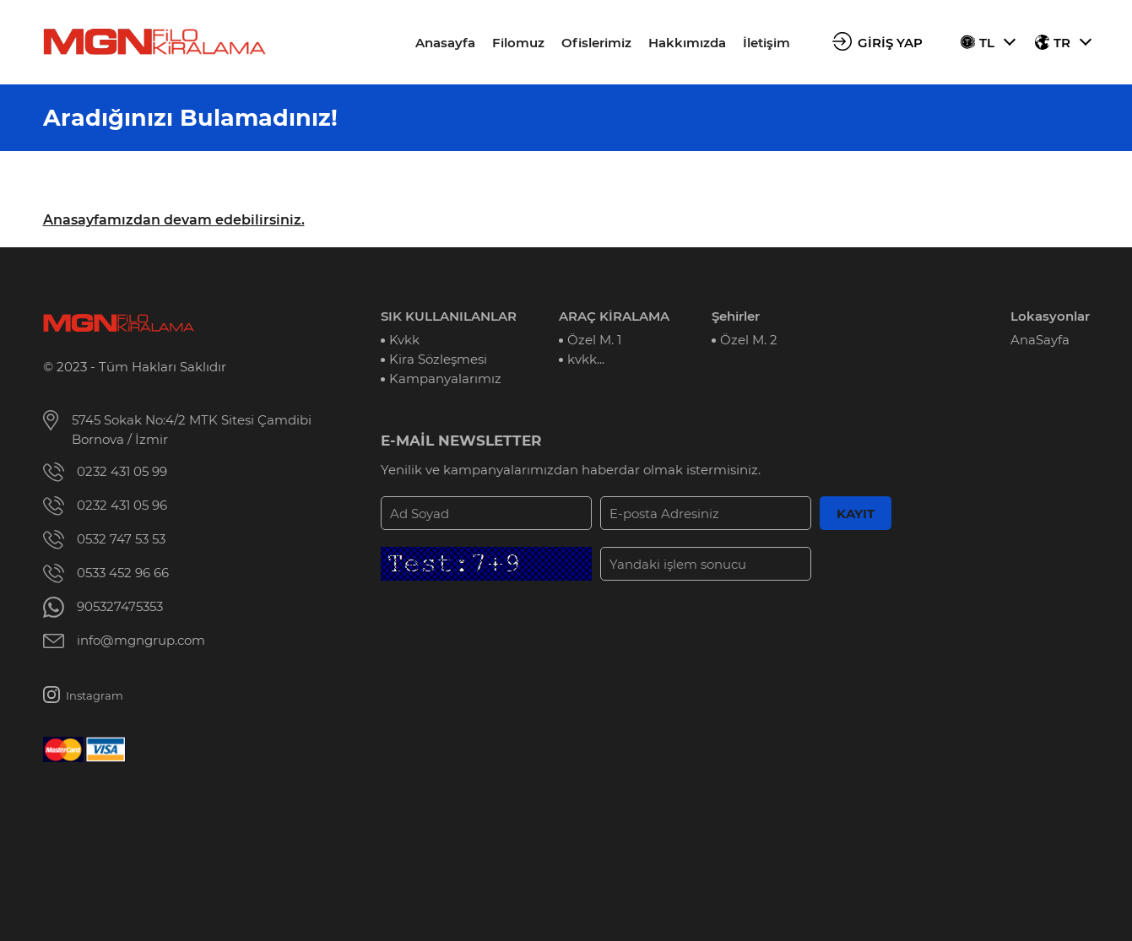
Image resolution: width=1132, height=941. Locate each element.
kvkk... (585, 359)
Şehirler (736, 316)
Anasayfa (445, 43)
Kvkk (404, 340)
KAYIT (856, 514)
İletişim (766, 43)
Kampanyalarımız (445, 378)
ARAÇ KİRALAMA (614, 316)
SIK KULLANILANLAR (449, 316)
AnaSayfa (1040, 340)
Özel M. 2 (748, 340)
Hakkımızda (687, 43)
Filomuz (518, 43)
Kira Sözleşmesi (438, 359)
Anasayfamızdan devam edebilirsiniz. (174, 220)
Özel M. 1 (594, 340)
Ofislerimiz (596, 43)
